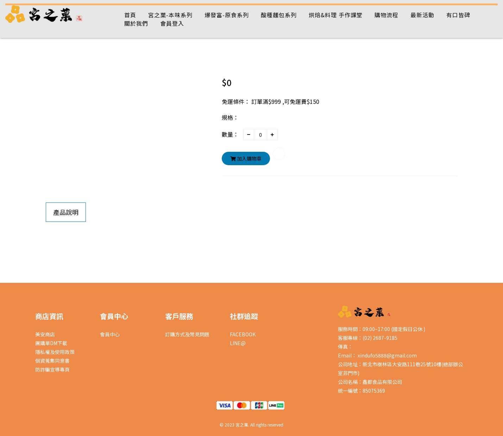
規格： (230, 117)
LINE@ (238, 343)
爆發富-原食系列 (227, 15)
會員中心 (110, 334)
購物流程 (386, 15)
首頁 (130, 15)
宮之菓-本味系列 (170, 15)
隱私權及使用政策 (55, 351)
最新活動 (422, 15)
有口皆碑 (458, 15)
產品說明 (65, 212)
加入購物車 (246, 158)
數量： (230, 134)
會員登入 (172, 23)
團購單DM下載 (51, 343)
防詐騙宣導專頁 (52, 369)
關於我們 (136, 23)
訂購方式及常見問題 (187, 334)
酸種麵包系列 (279, 15)
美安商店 (45, 334)
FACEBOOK (243, 334)
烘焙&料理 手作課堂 (336, 15)
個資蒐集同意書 (52, 360)
